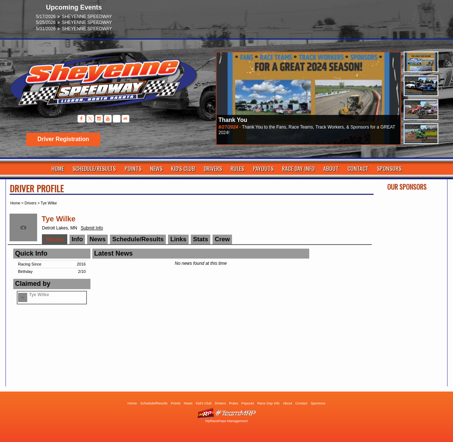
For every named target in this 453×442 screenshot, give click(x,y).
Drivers (213, 168)
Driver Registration (63, 139)
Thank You (232, 120)
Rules (237, 168)
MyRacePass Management (226, 421)
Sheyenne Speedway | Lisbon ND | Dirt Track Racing (99, 84)
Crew (222, 239)
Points (133, 168)
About (331, 168)
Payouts (263, 168)
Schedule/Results (94, 168)
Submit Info (92, 228)
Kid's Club (183, 168)
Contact (357, 168)
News (156, 168)
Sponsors (389, 168)
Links (178, 239)
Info (77, 239)
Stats (200, 239)
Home (57, 168)
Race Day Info (298, 168)
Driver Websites (226, 413)
